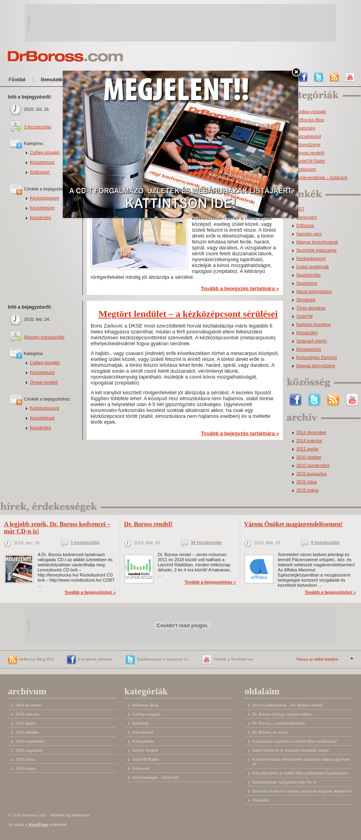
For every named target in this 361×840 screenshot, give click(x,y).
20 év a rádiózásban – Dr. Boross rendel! (287, 705)
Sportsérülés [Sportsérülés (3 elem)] (308, 275)
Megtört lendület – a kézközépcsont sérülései (188, 314)
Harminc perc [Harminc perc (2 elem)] (309, 234)
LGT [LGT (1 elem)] (300, 209)
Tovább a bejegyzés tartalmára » (240, 288)
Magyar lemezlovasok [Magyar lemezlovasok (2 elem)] (317, 242)
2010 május (307, 490)
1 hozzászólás (85, 542)
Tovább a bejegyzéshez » (90, 592)
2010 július (306, 482)
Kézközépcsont (44, 198)
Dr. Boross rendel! (148, 524)
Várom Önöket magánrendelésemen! (293, 524)
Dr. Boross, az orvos (270, 732)
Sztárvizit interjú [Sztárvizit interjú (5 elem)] (311, 341)
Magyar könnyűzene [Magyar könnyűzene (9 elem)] (315, 366)
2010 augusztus (311, 474)
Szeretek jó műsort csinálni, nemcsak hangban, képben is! (302, 791)
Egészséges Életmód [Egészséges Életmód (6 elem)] (316, 357)
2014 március (309, 441)
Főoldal (18, 81)
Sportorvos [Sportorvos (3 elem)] (306, 283)
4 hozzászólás (325, 542)
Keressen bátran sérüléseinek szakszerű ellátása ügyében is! (301, 761)
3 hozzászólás (37, 126)
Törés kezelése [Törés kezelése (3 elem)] (311, 308)
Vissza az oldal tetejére (317, 659)
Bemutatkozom (60, 81)
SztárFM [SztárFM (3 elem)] (304, 316)
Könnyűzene (308, 145)
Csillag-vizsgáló (45, 152)
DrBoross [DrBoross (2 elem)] (305, 225)
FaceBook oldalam (95, 659)
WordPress (38, 824)
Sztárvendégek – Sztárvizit (321, 178)
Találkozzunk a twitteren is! (162, 659)
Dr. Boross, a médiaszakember (278, 723)
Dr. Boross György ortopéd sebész (282, 714)
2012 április (307, 449)
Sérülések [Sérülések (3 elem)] (305, 300)
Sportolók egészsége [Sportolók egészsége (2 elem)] (316, 250)
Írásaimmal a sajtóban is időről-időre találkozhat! (294, 741)
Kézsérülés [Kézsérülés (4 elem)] (306, 333)
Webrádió (260, 800)
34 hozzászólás (206, 542)
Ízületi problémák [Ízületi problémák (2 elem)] (312, 267)
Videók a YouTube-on (233, 659)
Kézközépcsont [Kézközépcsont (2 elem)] (311, 258)
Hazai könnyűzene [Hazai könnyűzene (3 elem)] (314, 291)
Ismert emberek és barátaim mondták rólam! (290, 750)
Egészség (305, 128)
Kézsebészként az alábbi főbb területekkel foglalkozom (300, 772)
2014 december (311, 432)
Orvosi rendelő (44, 382)
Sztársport (39, 172)
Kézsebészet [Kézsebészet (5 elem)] (308, 349)
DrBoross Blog (310, 120)
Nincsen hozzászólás (44, 337)
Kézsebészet (42, 162)
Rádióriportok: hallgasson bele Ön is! (284, 782)
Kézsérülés (40, 217)
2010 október (308, 457)
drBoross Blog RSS (37, 659)
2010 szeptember (313, 465)
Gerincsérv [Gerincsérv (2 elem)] (306, 217)
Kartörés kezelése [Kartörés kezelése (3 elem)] (313, 324)
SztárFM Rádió (310, 161)
